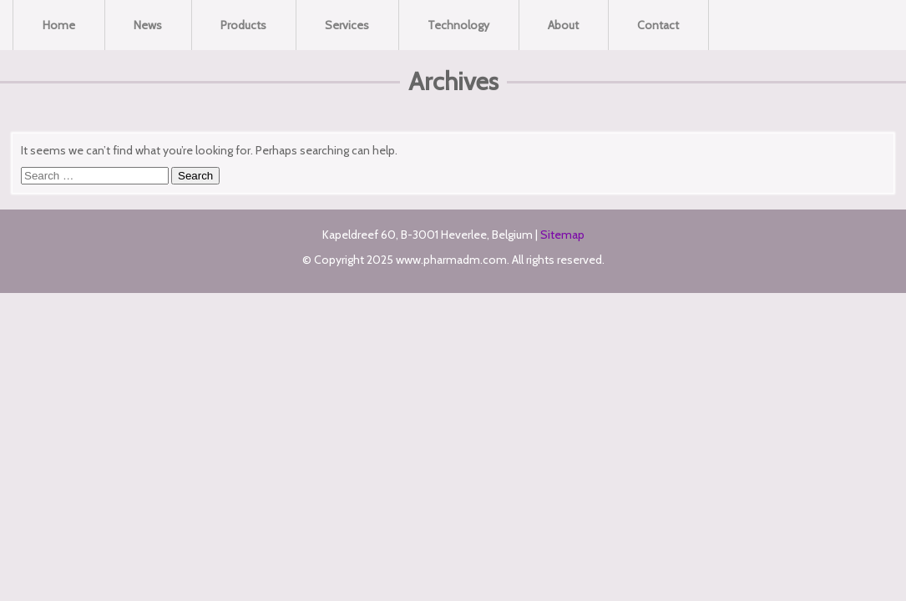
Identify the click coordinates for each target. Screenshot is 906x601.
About (563, 25)
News (148, 25)
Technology (458, 25)
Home (59, 25)
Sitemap (562, 234)
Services (347, 25)
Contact (658, 25)
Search (195, 175)
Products (243, 25)
